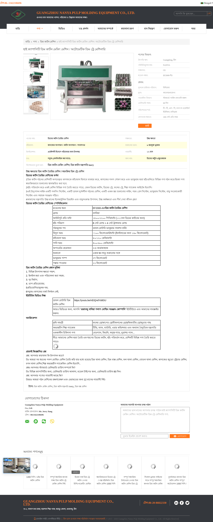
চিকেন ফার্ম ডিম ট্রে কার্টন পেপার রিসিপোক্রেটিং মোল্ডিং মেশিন (82, 482)
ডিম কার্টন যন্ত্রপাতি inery (63, 386)
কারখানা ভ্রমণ (127, 28)
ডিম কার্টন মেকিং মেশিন (43, 386)
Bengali (208, 3)
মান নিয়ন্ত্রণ (149, 28)
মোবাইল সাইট (40, 519)
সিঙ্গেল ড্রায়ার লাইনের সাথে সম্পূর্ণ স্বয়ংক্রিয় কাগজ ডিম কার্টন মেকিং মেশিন (153, 482)
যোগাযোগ (180, 436)
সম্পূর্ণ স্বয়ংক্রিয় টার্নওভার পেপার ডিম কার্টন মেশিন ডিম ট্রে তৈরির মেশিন (129, 482)
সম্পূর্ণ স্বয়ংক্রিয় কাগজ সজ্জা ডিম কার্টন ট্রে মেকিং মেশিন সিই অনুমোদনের (59, 482)
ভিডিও (61, 28)
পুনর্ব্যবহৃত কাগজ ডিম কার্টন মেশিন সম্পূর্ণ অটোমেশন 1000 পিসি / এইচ (176, 482)
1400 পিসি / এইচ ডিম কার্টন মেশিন (35, 479)
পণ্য (40, 28)
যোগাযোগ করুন (171, 28)
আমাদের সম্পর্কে (105, 28)
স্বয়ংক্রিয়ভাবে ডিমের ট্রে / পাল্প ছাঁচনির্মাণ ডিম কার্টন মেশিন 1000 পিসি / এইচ (106, 482)
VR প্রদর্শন (83, 28)
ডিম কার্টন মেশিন (48, 41)
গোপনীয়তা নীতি (53, 519)
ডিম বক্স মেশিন (81, 386)
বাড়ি (17, 28)
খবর (193, 28)
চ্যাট (145, 126)
